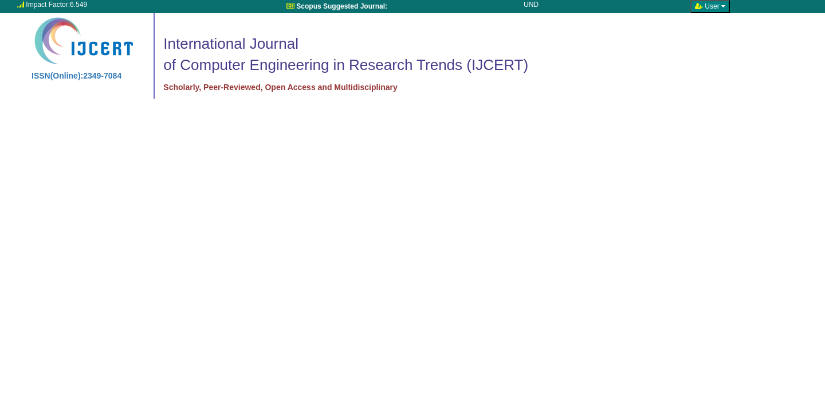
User (710, 6)
